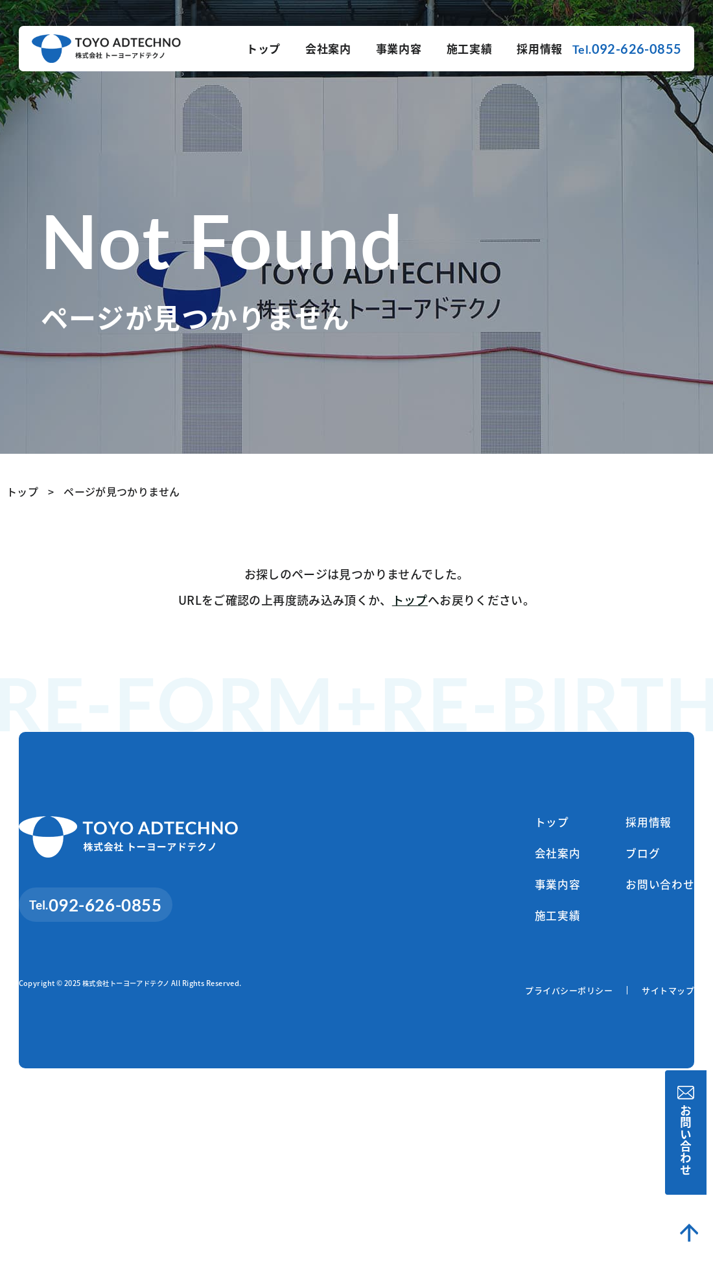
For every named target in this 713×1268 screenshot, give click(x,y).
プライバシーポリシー (569, 995)
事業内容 (399, 48)
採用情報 (540, 48)
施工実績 (470, 48)
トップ (263, 48)
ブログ (634, 855)
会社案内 (328, 48)
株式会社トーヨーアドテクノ (130, 988)
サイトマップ (668, 995)
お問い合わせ (689, 1132)
